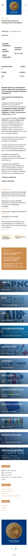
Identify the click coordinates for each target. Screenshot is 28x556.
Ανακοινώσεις (5, 197)
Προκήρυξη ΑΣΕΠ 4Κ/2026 (9, 216)
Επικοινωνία (5, 466)
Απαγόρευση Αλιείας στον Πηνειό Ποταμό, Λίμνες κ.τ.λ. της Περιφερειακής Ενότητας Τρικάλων (13, 265)
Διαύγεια (3, 507)
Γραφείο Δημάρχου (6, 489)
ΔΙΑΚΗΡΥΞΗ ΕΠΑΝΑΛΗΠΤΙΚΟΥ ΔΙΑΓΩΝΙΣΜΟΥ (6, 237)
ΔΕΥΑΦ (3, 510)
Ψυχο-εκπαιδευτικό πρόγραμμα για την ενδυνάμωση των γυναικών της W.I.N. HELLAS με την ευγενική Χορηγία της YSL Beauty (14, 224)
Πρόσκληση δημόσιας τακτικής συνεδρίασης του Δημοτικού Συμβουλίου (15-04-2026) (11, 259)
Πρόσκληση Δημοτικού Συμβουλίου (20, 237)
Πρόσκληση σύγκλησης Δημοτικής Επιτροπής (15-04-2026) (12, 253)
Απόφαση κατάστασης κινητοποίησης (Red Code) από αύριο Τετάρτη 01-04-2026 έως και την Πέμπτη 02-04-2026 (13, 194)
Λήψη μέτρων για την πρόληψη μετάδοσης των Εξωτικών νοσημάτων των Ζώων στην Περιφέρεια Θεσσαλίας (13, 203)
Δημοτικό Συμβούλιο (7, 491)
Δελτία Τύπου (5, 18)
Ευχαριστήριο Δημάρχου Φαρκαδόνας (13, 211)
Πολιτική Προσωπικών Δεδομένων (10, 496)
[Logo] (14, 532)
